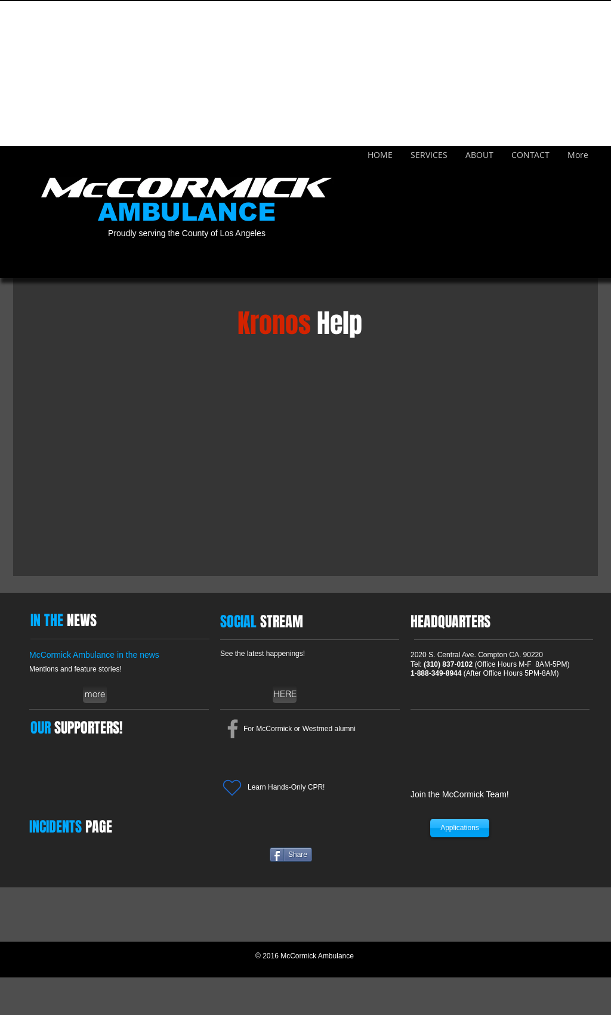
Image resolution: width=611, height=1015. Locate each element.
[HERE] (285, 694)
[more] (95, 694)
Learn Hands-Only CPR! (286, 787)
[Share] (291, 854)
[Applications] (459, 828)
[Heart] (232, 788)
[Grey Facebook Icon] (232, 728)
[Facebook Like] (358, 855)
